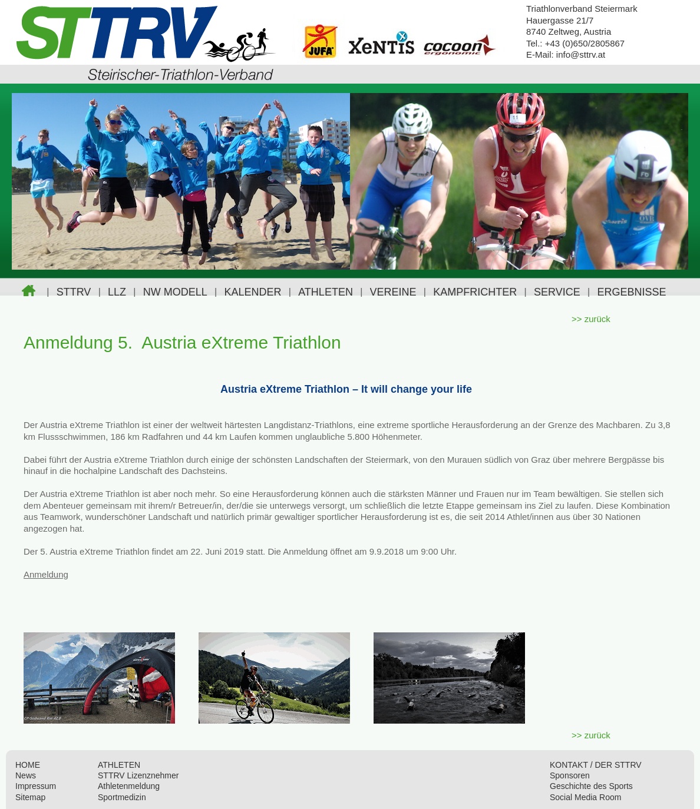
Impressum (35, 786)
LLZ (117, 292)
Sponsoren (570, 775)
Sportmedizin (122, 797)
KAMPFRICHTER (475, 292)
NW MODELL (175, 292)
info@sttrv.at (580, 54)
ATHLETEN (325, 292)
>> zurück (591, 319)
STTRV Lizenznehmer (138, 775)
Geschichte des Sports (591, 786)
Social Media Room (585, 797)
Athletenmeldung (129, 786)
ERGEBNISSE (631, 292)
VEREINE (393, 292)
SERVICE (557, 292)
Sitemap (30, 797)
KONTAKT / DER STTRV (596, 765)
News (25, 775)
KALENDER (252, 292)
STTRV (74, 292)
